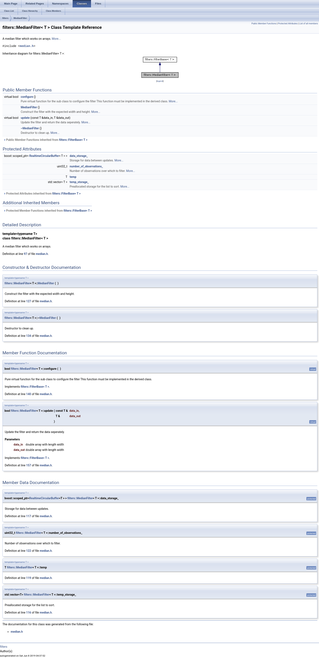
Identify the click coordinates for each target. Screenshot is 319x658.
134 (28, 335)
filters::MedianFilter (17, 283)
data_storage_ (79, 156)
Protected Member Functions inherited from (48, 210)
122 (28, 550)
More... (56, 38)
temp (73, 176)
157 (28, 465)
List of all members (308, 23)
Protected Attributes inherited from (42, 193)
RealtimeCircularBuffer (44, 156)
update (25, 117)
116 (28, 612)
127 (28, 301)
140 (28, 394)
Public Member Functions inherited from (45, 139)
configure (27, 96)
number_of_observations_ (86, 166)
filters (5, 18)
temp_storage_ (79, 182)
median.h (27, 46)
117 (28, 516)
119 (28, 578)
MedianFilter (20, 18)
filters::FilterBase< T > (73, 139)
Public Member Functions (263, 23)
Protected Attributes (288, 23)
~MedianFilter (30, 128)
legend (160, 81)
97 (25, 254)
